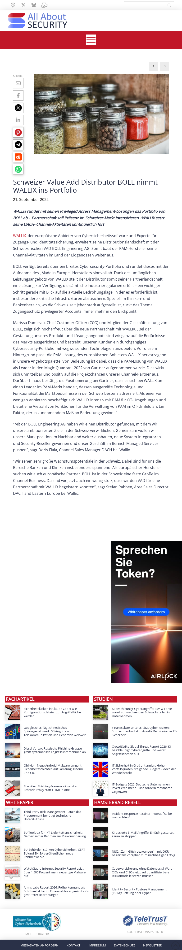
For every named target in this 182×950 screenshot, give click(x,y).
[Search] (149, 5)
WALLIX (19, 235)
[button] (91, 40)
